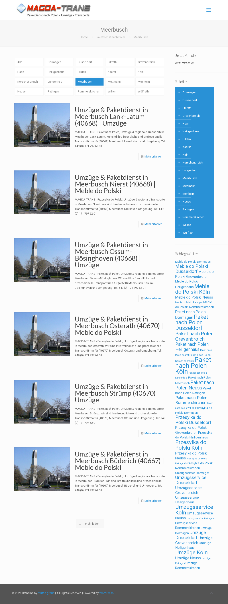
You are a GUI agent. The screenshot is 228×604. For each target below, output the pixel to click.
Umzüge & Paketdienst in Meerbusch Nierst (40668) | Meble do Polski (115, 184)
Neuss (21, 91)
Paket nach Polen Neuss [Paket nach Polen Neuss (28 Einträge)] (194, 385)
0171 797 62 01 (184, 63)
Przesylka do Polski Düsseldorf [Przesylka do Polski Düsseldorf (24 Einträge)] (193, 420)
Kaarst (112, 72)
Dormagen (54, 62)
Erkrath (112, 62)
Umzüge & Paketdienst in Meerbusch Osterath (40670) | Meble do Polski (119, 325)
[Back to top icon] (211, 593)
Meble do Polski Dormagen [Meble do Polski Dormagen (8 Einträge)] (193, 261)
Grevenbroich (146, 62)
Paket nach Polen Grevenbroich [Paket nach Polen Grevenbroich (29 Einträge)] (194, 336)
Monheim (144, 81)
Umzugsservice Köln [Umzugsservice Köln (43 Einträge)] (194, 510)
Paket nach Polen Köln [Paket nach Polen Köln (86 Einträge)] (193, 365)
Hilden (82, 72)
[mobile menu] (209, 10)
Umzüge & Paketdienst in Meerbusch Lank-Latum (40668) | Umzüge (111, 116)
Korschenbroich (27, 81)
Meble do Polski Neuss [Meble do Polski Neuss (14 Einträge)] (194, 297)
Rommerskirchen (89, 91)
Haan (20, 72)
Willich (112, 91)
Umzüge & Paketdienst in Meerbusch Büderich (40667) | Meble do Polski (119, 460)
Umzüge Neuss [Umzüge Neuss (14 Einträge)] (188, 558)
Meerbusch (85, 81)
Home (84, 37)
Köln (141, 72)
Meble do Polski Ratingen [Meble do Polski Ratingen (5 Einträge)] (189, 302)
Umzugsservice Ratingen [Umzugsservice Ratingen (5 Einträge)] (200, 518)
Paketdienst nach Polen (111, 37)
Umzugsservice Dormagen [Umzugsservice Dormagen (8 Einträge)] (192, 473)
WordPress (106, 593)
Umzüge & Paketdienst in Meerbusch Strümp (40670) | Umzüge (117, 393)
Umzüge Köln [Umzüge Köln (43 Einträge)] (191, 552)
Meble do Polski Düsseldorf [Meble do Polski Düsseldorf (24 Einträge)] (191, 269)
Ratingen (53, 91)
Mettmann (114, 81)
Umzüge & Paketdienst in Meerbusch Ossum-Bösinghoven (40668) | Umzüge (111, 255)
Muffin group (46, 593)
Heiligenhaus (56, 72)
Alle (19, 62)
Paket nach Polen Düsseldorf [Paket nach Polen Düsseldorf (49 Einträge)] (191, 322)
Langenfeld (55, 81)
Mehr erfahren (153, 156)
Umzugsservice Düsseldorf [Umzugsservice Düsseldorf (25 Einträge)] (190, 480)
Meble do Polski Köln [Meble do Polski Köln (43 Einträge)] (192, 289)
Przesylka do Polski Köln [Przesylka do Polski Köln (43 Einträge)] (190, 445)
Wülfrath (143, 91)
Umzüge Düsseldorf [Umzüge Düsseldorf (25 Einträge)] (190, 535)
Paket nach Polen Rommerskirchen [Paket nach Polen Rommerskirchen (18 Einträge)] (191, 400)
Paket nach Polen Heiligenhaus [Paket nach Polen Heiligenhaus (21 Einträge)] (192, 347)
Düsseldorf (85, 62)
